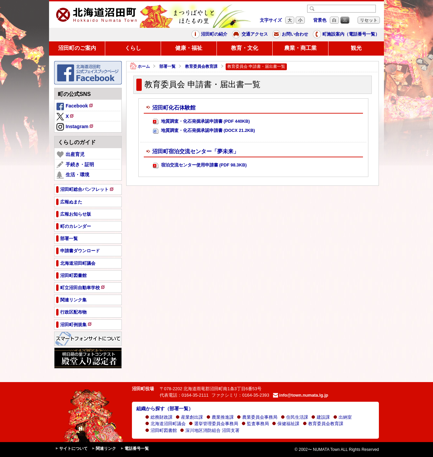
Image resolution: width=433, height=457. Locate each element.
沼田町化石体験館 (171, 108)
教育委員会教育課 (201, 66)
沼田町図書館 (161, 430)
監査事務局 (255, 423)
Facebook (75, 107)
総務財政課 (159, 417)
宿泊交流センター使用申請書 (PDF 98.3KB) (200, 165)
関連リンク (104, 448)
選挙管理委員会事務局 (213, 423)
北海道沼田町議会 (165, 423)
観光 (356, 48)
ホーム (140, 66)
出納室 (342, 417)
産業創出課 (189, 417)
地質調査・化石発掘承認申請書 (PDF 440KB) (201, 121)
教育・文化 (244, 48)
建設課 (320, 417)
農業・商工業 (300, 48)
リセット (369, 20)
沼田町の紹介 (209, 34)
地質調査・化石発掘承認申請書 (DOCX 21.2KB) (204, 131)
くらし (133, 48)
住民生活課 (294, 417)
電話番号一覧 (134, 448)
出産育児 (70, 154)
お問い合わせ (290, 34)
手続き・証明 (75, 164)
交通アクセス (250, 34)
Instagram (75, 127)
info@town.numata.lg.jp (300, 395)
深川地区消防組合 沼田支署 (210, 430)
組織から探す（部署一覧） (164, 408)
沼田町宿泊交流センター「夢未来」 (192, 151)
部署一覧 (167, 66)
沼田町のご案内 (77, 48)
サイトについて (71, 448)
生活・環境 (72, 175)
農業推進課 (220, 417)
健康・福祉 (188, 48)
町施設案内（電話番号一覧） (346, 34)
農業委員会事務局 (257, 417)
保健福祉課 (285, 423)
